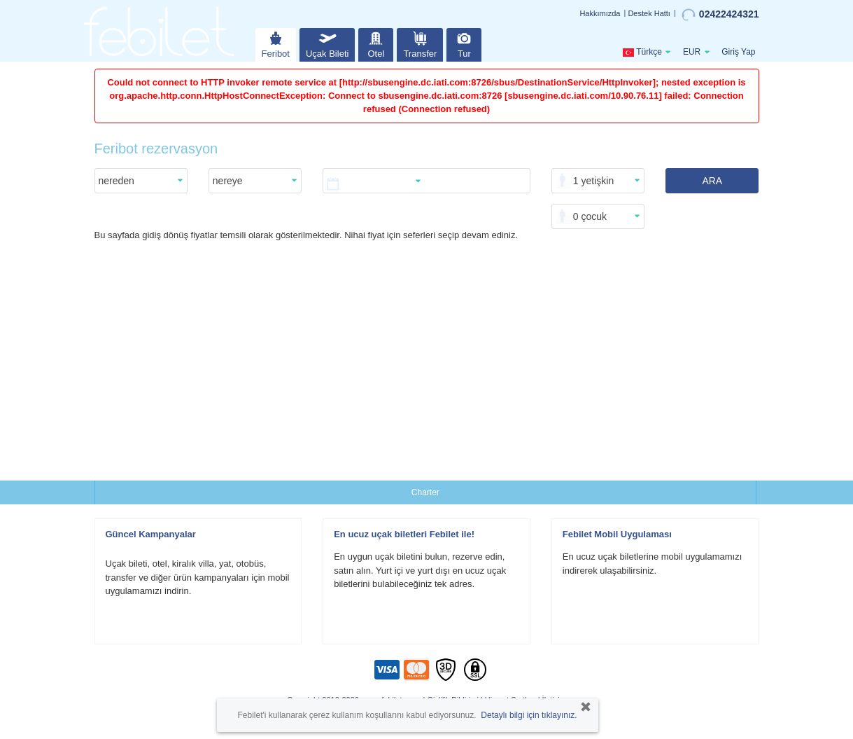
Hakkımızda (599, 13)
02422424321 (720, 14)
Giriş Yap (738, 52)
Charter (425, 492)
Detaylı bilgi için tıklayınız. (529, 715)
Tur (464, 43)
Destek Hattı (649, 13)
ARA (712, 180)
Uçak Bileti (327, 43)
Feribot (276, 43)
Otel (375, 43)
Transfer (420, 43)
